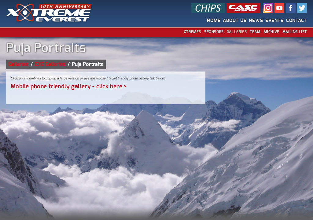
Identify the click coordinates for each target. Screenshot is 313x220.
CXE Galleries (50, 64)
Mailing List (294, 32)
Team (255, 32)
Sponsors (214, 32)
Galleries (237, 32)
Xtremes (192, 32)
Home (213, 20)
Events (274, 20)
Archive (271, 32)
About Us (234, 20)
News (256, 20)
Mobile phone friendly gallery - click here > (69, 87)
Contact (296, 20)
